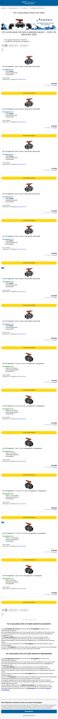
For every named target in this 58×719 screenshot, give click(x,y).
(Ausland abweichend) (21, 79)
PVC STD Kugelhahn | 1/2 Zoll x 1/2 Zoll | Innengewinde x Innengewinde (23, 363)
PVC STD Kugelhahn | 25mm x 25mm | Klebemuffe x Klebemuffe (21, 151)
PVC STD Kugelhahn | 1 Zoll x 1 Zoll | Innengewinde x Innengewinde (22, 448)
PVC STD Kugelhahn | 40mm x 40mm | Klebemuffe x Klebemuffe (21, 236)
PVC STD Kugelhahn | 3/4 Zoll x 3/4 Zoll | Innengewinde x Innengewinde (23, 406)
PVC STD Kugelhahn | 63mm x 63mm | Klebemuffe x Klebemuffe (21, 321)
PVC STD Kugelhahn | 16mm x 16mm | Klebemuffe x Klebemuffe (21, 66)
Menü (2, 2)
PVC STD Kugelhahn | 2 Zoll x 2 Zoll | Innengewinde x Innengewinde (22, 575)
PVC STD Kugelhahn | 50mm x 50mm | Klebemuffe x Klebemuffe (21, 278)
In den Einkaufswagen (29, 93)
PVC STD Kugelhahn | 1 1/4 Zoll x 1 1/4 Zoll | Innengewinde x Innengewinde (24, 491)
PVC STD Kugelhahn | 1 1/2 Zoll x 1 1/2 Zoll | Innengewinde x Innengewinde (24, 533)
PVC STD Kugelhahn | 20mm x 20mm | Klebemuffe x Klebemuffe (21, 109)
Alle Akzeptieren (29, 711)
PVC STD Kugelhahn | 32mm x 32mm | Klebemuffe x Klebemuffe (21, 194)
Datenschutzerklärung (46, 708)
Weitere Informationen (29, 715)
